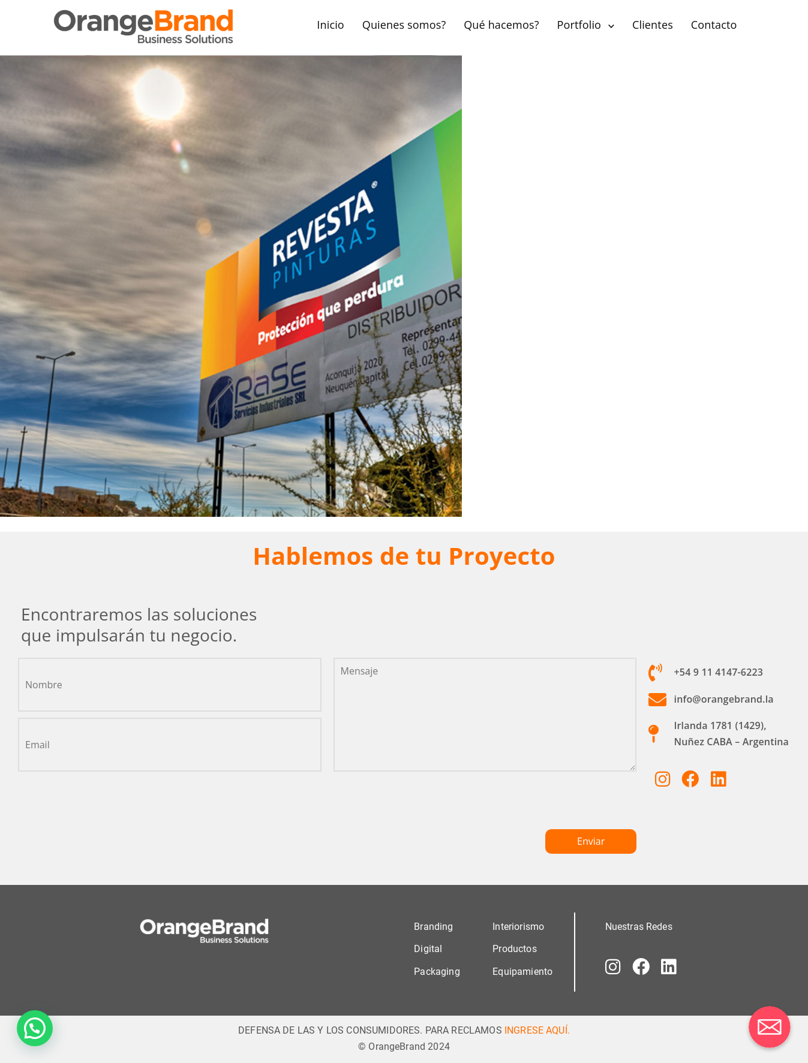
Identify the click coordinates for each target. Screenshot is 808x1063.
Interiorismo (518, 926)
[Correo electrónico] (770, 1027)
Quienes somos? (404, 24)
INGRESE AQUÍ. (537, 1029)
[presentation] (425, 805)
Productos (514, 948)
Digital (428, 948)
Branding (433, 926)
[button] (35, 1028)
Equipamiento (522, 971)
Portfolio (579, 24)
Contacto (714, 24)
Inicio (330, 24)
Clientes (652, 24)
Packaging (436, 971)
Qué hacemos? (501, 24)
